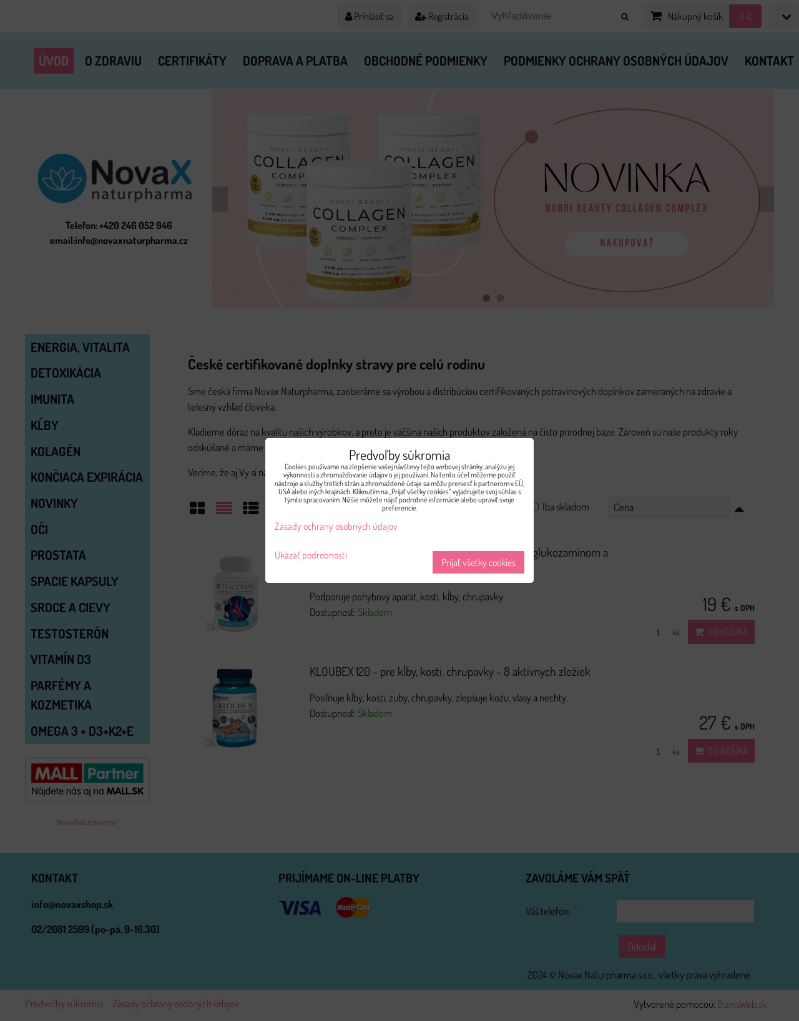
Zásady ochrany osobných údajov (336, 526)
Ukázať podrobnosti (311, 555)
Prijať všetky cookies (478, 562)
